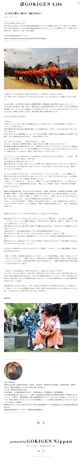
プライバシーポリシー (33, 446)
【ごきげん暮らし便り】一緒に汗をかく (23, 13)
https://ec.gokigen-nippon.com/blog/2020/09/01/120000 (25, 38)
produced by (41, 442)
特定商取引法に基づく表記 (47, 446)
